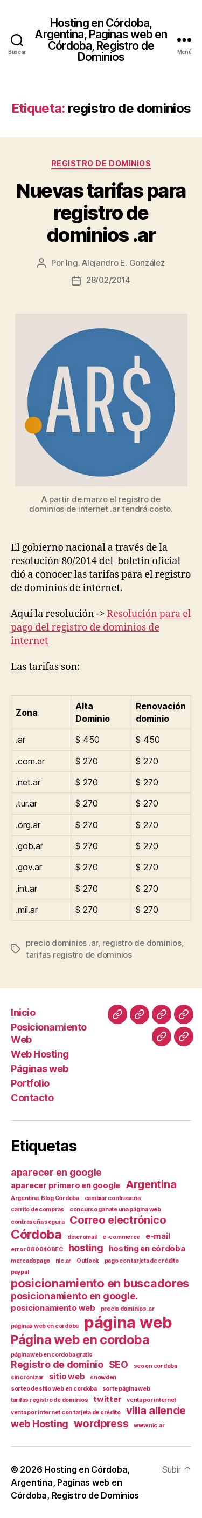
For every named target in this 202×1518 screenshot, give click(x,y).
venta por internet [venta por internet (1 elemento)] (151, 1400)
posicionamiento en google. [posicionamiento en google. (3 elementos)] (74, 1296)
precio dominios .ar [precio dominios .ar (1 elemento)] (128, 1308)
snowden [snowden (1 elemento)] (103, 1377)
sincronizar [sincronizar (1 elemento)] (27, 1377)
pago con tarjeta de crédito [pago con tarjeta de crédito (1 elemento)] (142, 1260)
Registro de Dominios (101, 163)
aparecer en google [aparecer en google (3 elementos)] (56, 1172)
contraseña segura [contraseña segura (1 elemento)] (37, 1221)
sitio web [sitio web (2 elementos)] (67, 1376)
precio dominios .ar (62, 943)
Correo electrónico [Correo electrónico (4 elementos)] (117, 1220)
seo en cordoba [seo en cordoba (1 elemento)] (155, 1366)
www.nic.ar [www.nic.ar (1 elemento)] (149, 1425)
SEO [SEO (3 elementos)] (118, 1364)
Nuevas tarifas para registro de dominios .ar (101, 213)
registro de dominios (142, 943)
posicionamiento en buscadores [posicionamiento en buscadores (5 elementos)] (100, 1283)
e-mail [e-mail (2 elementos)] (157, 1236)
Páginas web (39, 1068)
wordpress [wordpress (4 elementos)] (101, 1423)
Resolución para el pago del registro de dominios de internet (101, 627)
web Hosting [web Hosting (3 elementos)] (39, 1423)
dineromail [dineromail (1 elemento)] (82, 1237)
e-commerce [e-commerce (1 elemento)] (121, 1237)
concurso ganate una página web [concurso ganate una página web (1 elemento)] (115, 1209)
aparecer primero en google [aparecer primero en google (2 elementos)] (65, 1185)
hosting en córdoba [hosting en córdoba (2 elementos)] (147, 1248)
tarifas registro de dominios (79, 955)
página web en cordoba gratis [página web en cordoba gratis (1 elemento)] (51, 1354)
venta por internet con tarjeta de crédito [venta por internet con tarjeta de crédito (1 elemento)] (66, 1412)
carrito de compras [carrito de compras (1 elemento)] (37, 1209)
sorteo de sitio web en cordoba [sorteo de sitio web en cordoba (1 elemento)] (54, 1388)
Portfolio (30, 1083)
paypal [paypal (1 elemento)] (20, 1272)
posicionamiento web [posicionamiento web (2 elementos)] (53, 1308)
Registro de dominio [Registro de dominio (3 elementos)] (57, 1364)
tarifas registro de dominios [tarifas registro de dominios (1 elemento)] (49, 1400)
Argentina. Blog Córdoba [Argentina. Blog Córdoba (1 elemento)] (45, 1198)
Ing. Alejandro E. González (115, 262)
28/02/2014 (108, 280)
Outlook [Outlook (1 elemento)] (87, 1260)
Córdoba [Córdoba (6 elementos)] (36, 1234)
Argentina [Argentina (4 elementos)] (151, 1184)
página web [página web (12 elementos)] (128, 1322)
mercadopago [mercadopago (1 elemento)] (30, 1260)
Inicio (23, 1012)
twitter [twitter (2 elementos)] (107, 1399)
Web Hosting (40, 1054)
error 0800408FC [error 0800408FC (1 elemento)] (37, 1249)
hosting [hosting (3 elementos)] (85, 1247)
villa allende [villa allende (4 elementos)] (156, 1410)
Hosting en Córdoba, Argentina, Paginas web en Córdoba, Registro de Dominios (100, 40)
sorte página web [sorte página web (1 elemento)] (126, 1388)
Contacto (32, 1097)
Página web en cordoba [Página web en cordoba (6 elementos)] (80, 1339)
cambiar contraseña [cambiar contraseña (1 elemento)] (113, 1198)
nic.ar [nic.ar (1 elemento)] (63, 1260)
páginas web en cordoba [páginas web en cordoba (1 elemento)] (45, 1326)
